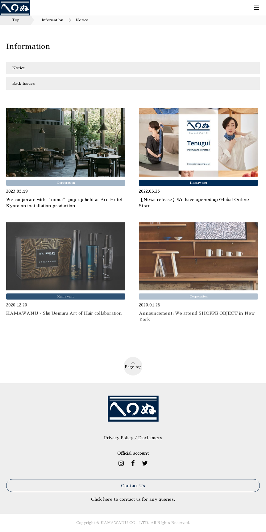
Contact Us (133, 485)
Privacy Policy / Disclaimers (133, 437)
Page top (133, 365)
